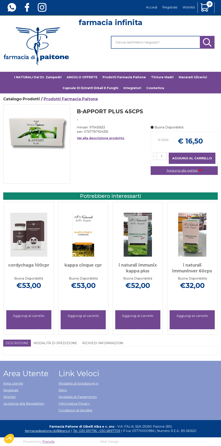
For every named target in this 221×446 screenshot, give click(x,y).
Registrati (169, 7)
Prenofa (48, 442)
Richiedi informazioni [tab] (102, 343)
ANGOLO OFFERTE (82, 77)
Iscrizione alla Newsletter (23, 403)
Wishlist (189, 7)
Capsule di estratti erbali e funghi (90, 88)
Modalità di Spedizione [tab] (55, 343)
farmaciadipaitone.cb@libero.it (47, 431)
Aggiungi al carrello (192, 158)
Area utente (13, 383)
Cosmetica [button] (155, 88)
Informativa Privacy (74, 403)
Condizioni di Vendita (75, 410)
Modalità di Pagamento (77, 397)
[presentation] (8, 262)
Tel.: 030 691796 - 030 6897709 (96, 431)
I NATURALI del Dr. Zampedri (38, 77)
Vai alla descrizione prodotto (100, 138)
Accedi (151, 7)
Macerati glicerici (193, 77)
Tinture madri (162, 77)
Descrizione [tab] (17, 343)
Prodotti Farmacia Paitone (124, 77)
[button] (155, 156)
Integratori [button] (132, 88)
